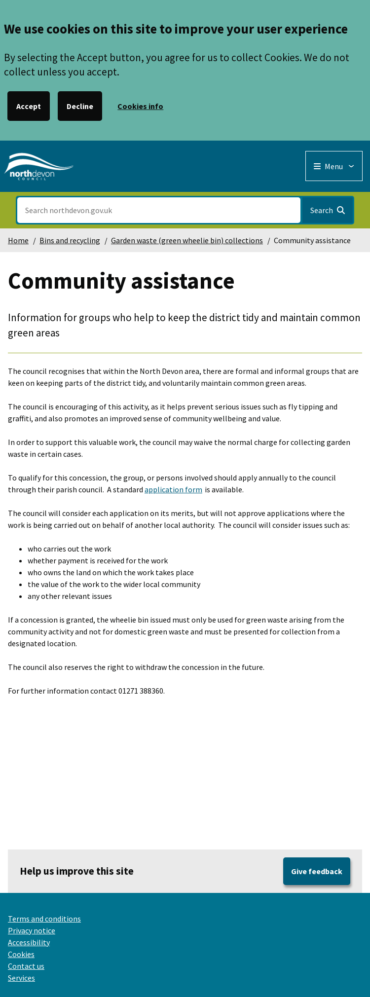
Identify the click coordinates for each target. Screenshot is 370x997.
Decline (80, 106)
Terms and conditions (44, 918)
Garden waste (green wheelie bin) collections (187, 240)
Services (21, 978)
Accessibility (29, 942)
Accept (28, 106)
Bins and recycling (69, 240)
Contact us (26, 966)
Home (18, 240)
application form (173, 489)
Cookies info (140, 106)
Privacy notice (31, 930)
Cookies (21, 954)
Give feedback (316, 871)
